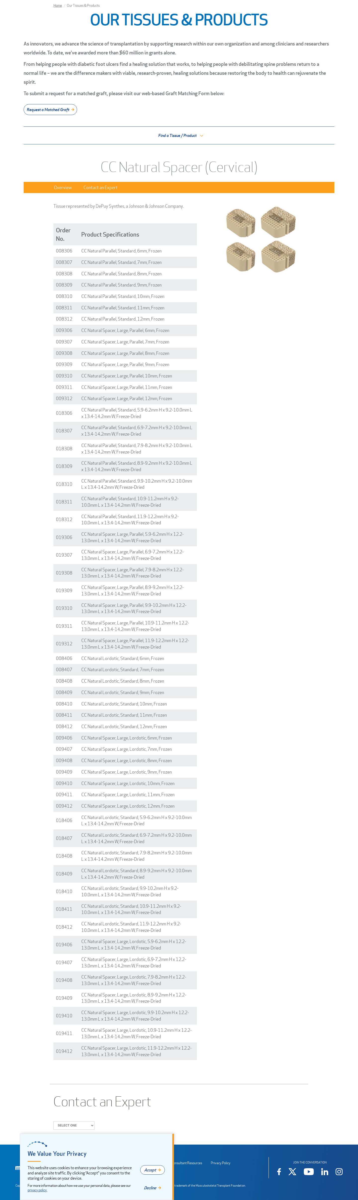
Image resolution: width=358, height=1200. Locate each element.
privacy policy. (37, 1190)
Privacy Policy (220, 1162)
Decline (150, 1187)
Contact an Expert (101, 187)
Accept (150, 1169)
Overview (63, 187)
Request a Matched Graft (48, 109)
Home (57, 5)
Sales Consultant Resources (182, 1162)
